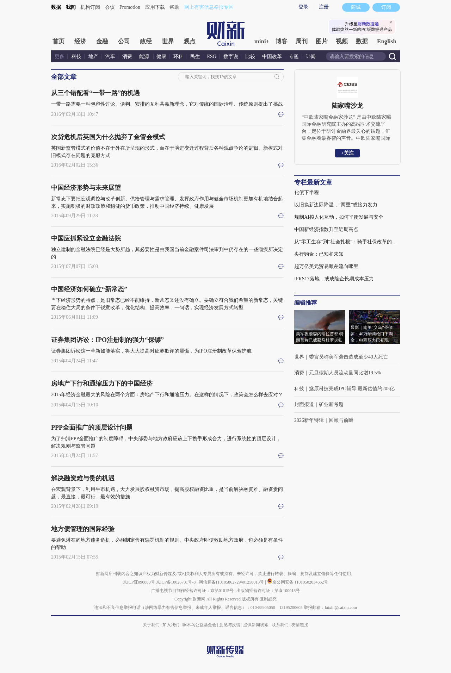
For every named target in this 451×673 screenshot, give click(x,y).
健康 (161, 56)
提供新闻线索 (255, 624)
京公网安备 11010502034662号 (297, 582)
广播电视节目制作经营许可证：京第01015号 (192, 590)
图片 (322, 41)
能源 (144, 56)
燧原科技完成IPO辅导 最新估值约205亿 (352, 388)
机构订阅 (90, 7)
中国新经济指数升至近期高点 (326, 229)
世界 (168, 41)
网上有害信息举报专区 (209, 7)
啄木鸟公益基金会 (200, 624)
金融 (102, 41)
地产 (93, 56)
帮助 (174, 7)
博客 (282, 41)
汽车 (110, 56)
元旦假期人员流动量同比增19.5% (345, 372)
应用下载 (155, 7)
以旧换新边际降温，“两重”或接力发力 (335, 204)
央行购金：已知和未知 (319, 254)
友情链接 (299, 624)
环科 (178, 56)
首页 (58, 41)
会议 (110, 7)
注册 (324, 7)
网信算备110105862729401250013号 (232, 582)
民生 (195, 56)
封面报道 (304, 404)
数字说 (230, 56)
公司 (124, 41)
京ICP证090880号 (139, 582)
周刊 (302, 41)
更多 (59, 56)
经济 (80, 41)
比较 (250, 56)
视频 (342, 41)
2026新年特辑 (309, 420)
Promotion (129, 7)
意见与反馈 (229, 624)
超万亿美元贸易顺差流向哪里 (326, 266)
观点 (190, 41)
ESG (211, 56)
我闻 (71, 7)
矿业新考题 (331, 404)
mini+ (262, 41)
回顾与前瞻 (341, 420)
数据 (56, 7)
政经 (146, 41)
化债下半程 (306, 192)
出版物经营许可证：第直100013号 (268, 590)
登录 (303, 7)
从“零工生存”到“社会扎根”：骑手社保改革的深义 (347, 241)
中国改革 (272, 56)
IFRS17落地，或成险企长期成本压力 (334, 278)
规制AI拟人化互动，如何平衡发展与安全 (338, 217)
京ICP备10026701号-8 (176, 582)
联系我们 (280, 624)
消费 (127, 56)
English (386, 41)
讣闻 (311, 56)
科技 (76, 56)
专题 (294, 56)
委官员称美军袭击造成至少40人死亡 (348, 357)
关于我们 (151, 624)
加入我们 (170, 624)
